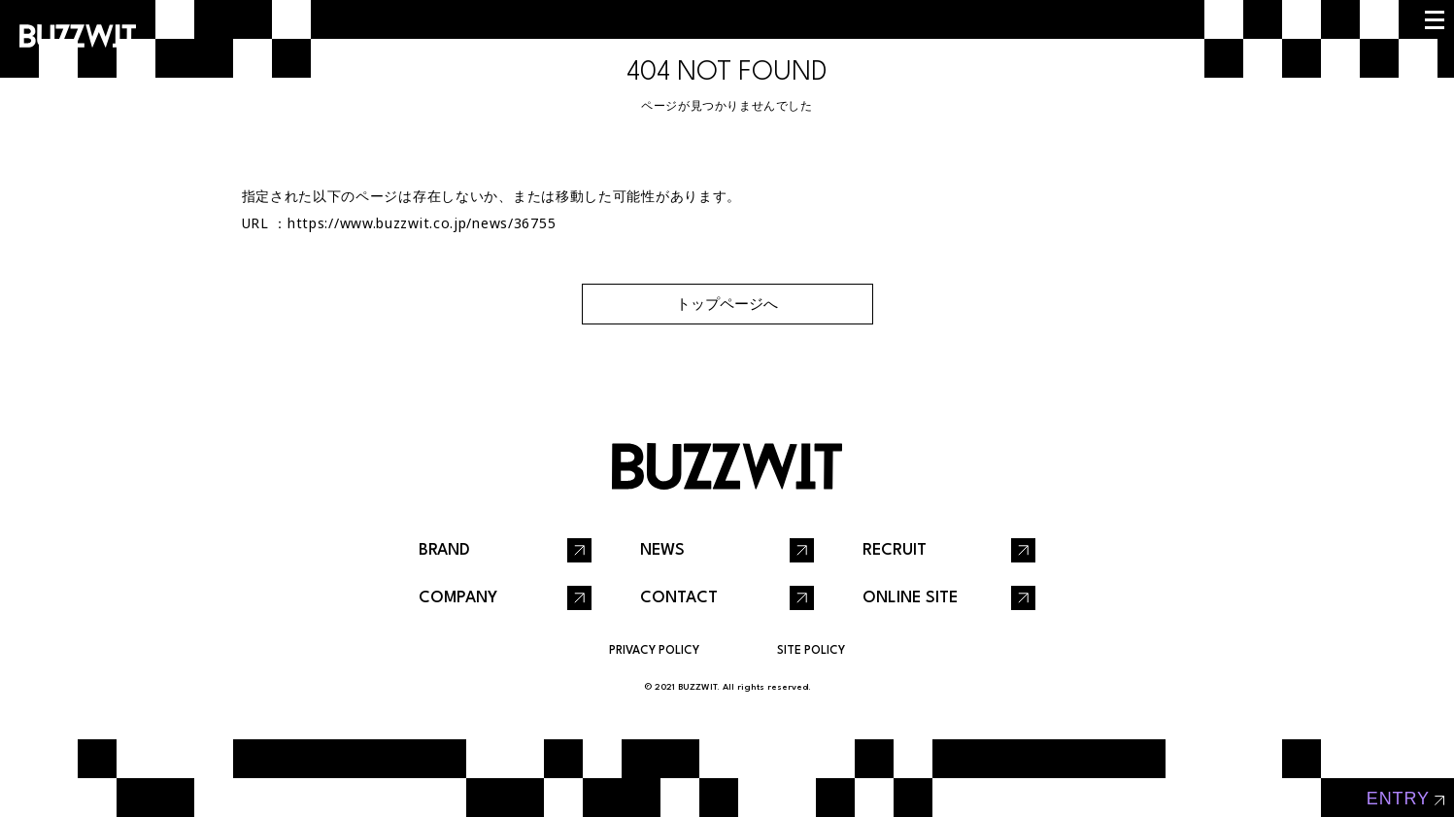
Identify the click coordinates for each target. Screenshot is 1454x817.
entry (1398, 798)
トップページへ (727, 303)
